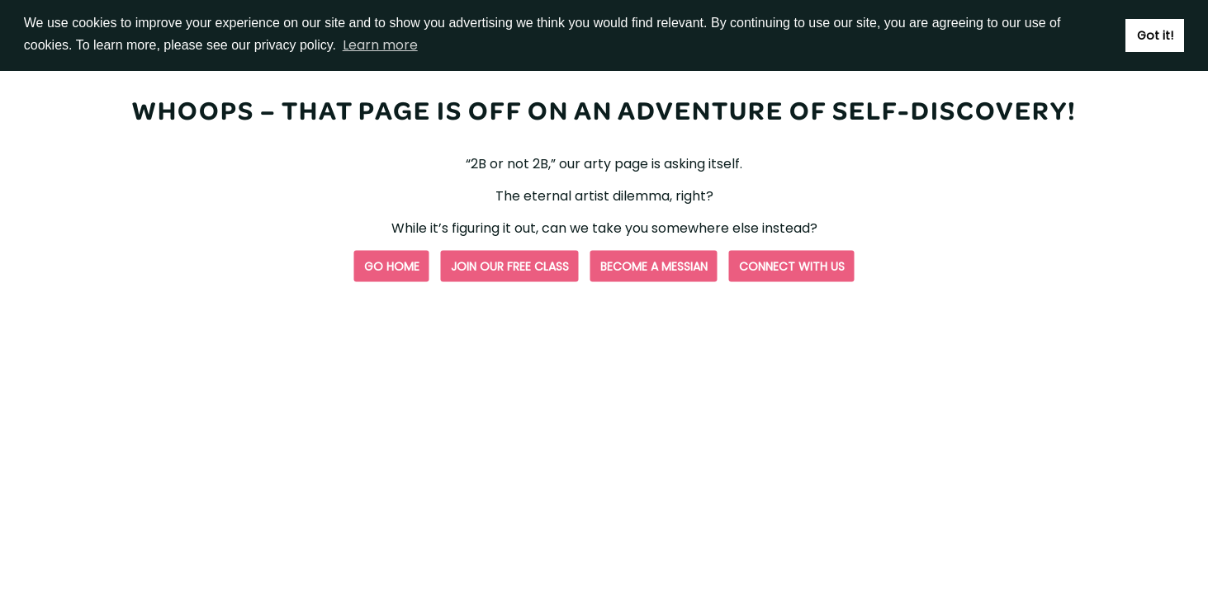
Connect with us (792, 266)
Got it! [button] (1155, 35)
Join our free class (510, 266)
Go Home (391, 266)
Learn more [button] (380, 44)
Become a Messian (654, 266)
